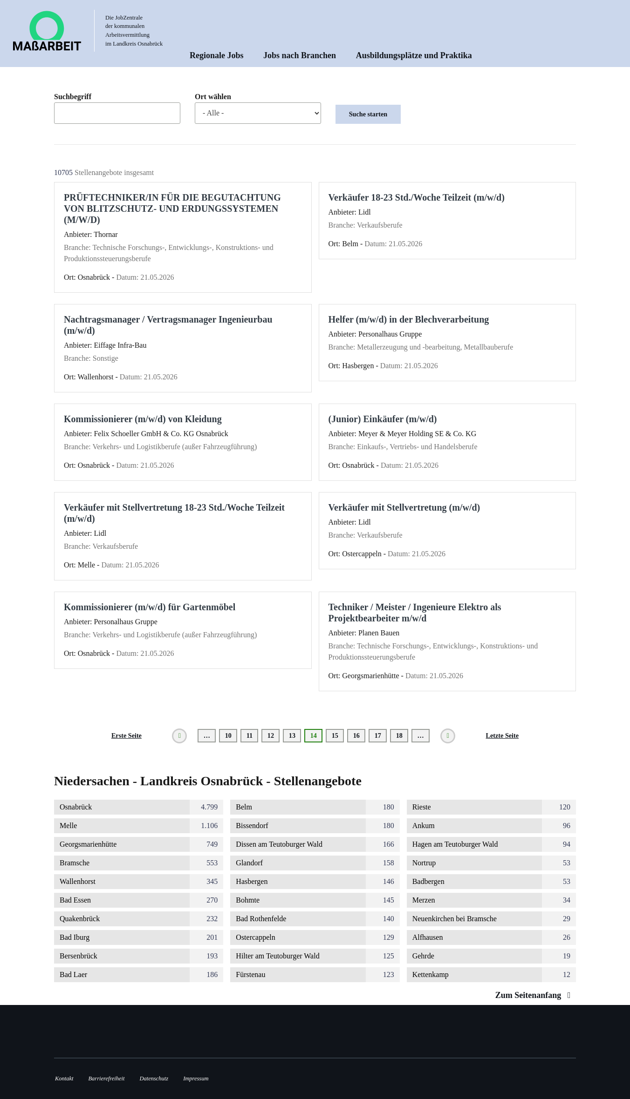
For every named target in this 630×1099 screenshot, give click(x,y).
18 (402, 735)
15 (338, 735)
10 (231, 735)
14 (316, 737)
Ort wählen (213, 97)
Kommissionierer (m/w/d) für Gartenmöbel (149, 607)
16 (359, 735)
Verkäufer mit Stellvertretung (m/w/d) (404, 507)
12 (273, 735)
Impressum (195, 1078)
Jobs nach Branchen (299, 55)
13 (295, 735)
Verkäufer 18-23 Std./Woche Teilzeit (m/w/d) (417, 197)
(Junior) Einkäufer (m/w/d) (383, 419)
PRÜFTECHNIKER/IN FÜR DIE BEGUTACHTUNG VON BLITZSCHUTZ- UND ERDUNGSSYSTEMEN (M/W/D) (172, 208)
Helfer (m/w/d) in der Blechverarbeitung (409, 319)
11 (253, 735)
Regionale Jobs (217, 55)
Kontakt (64, 1078)
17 (381, 735)
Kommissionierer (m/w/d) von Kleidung (143, 419)
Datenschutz (154, 1078)
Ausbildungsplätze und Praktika (414, 55)
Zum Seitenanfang (535, 995)
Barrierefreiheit (106, 1078)
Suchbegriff (72, 97)
